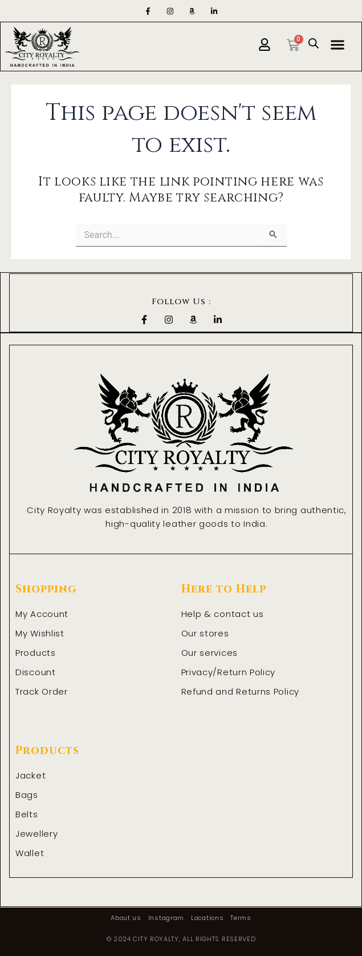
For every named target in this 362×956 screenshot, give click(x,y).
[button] (338, 44)
